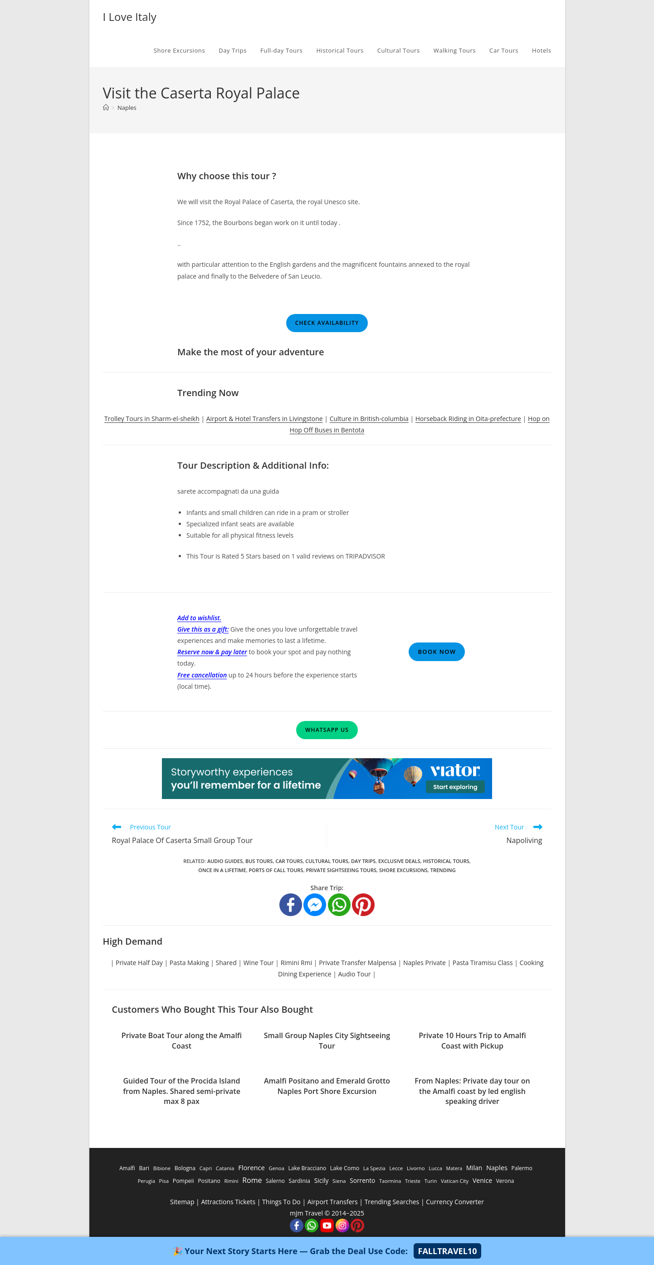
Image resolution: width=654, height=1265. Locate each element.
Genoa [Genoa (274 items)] (276, 1168)
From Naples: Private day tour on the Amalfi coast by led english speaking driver (472, 1091)
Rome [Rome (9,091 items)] (252, 1180)
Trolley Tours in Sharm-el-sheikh (152, 418)
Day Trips (363, 861)
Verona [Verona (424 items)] (505, 1180)
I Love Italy (129, 16)
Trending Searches (392, 1201)
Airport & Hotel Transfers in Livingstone (264, 418)
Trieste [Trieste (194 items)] (412, 1180)
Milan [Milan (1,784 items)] (474, 1167)
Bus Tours (259, 861)
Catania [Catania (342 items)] (225, 1168)
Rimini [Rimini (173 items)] (231, 1181)
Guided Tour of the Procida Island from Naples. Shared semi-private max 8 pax (181, 1091)
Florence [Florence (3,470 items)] (251, 1167)
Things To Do (281, 1201)
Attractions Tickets (228, 1201)
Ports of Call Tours (276, 870)
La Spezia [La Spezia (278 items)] (374, 1168)
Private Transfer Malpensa (357, 962)
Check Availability (327, 323)
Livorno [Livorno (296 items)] (416, 1168)
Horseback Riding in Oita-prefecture (468, 418)
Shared (226, 962)
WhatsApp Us (327, 730)
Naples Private (424, 962)
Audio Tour (354, 974)
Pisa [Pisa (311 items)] (164, 1180)
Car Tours (289, 861)
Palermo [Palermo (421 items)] (522, 1168)
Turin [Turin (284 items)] (431, 1180)
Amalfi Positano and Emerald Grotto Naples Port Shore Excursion (327, 1086)
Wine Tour (259, 962)
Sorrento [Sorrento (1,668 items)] (362, 1180)
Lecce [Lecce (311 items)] (396, 1168)
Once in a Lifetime (222, 870)
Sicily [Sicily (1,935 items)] (321, 1180)
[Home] (106, 107)
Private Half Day (139, 962)
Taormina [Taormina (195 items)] (390, 1180)
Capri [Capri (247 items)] (206, 1168)
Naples (127, 107)
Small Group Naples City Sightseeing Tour (327, 1040)
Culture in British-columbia (369, 418)
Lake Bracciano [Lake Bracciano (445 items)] (307, 1168)
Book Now (437, 651)
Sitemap (182, 1201)
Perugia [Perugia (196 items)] (146, 1180)
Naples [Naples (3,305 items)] (497, 1167)
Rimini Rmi (296, 962)
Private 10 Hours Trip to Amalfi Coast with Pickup (472, 1040)
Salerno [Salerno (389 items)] (275, 1180)
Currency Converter (455, 1201)
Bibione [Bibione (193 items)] (162, 1168)
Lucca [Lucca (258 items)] (435, 1168)
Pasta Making (189, 962)
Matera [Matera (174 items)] (454, 1168)
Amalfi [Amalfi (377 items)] (127, 1168)
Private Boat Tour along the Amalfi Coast (182, 1040)
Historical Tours (446, 861)
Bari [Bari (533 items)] (144, 1168)
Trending (443, 870)
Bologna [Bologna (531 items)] (185, 1168)
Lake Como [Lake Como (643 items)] (344, 1168)
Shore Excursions (403, 870)
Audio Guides (225, 861)
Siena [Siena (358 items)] (339, 1180)
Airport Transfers (332, 1201)
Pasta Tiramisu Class (483, 962)
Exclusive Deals (399, 861)
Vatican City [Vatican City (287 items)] (455, 1180)
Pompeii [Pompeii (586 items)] (183, 1181)
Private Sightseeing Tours (341, 870)
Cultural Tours (326, 861)
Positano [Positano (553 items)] (209, 1181)
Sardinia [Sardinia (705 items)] (299, 1181)
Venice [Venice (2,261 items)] (482, 1180)
